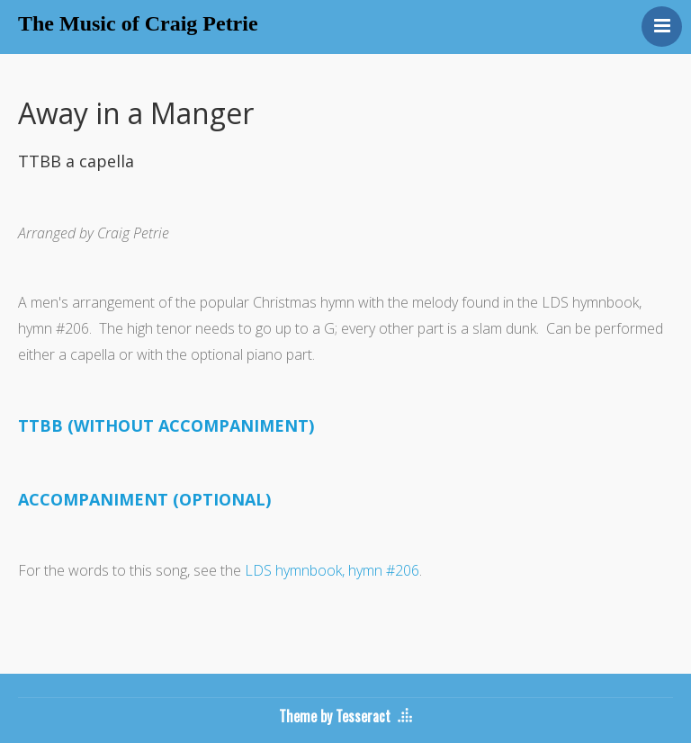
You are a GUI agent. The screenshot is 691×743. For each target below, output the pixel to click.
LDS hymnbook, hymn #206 (332, 570)
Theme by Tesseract (334, 716)
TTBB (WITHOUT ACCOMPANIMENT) (166, 425)
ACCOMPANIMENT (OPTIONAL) (144, 499)
